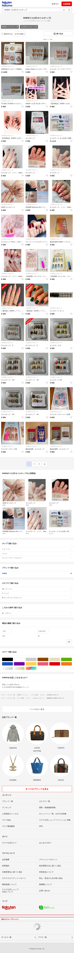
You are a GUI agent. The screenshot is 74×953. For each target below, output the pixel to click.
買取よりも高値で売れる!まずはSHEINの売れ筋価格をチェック (37, 686)
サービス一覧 (6, 937)
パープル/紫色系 (24, 664)
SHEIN (37, 573)
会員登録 (66, 4)
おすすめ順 (20, 34)
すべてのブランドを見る (37, 789)
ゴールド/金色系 (24, 668)
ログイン (55, 4)
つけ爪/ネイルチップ (29, 27)
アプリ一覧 (42, 937)
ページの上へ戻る (37, 709)
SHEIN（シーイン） (10, 27)
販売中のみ (7, 34)
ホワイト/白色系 (24, 659)
